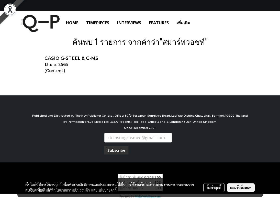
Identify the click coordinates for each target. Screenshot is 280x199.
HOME (72, 23)
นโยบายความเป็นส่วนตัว (72, 190)
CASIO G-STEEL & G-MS (71, 58)
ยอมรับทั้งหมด (241, 187)
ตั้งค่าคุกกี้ (214, 187)
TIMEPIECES (97, 23)
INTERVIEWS (129, 23)
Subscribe (116, 150)
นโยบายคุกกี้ (108, 190)
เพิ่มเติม (183, 23)
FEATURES (159, 23)
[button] (202, 23)
